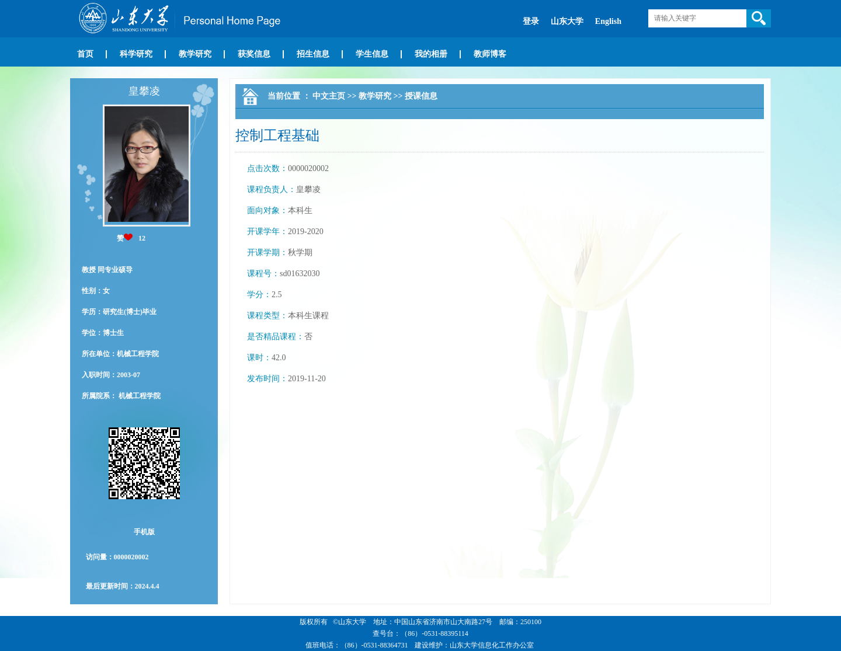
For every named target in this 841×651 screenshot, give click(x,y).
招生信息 (313, 54)
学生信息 (372, 54)
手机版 (144, 532)
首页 (85, 54)
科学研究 (136, 54)
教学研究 (195, 54)
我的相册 (431, 54)
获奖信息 (254, 54)
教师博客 (490, 54)
